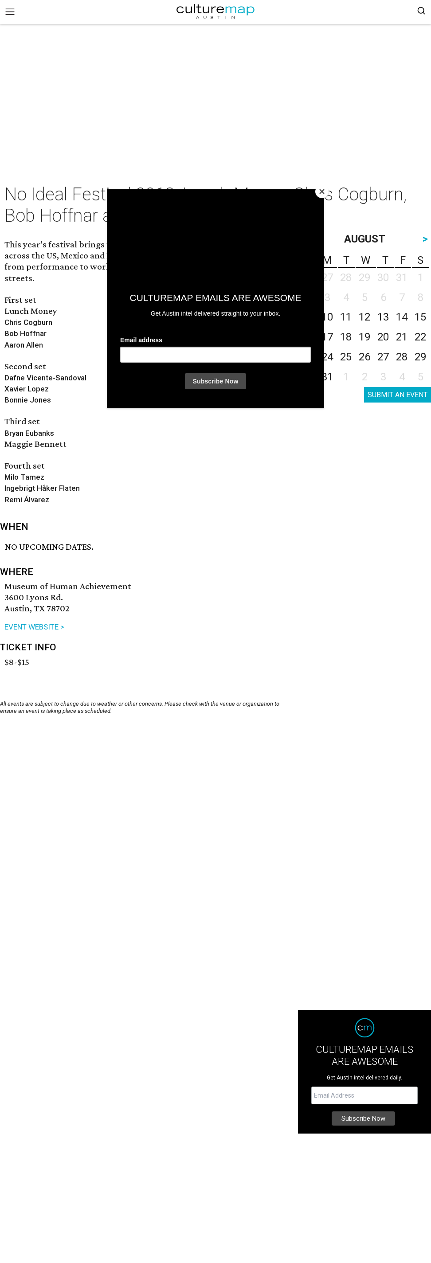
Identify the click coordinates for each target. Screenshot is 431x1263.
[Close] (322, 191)
